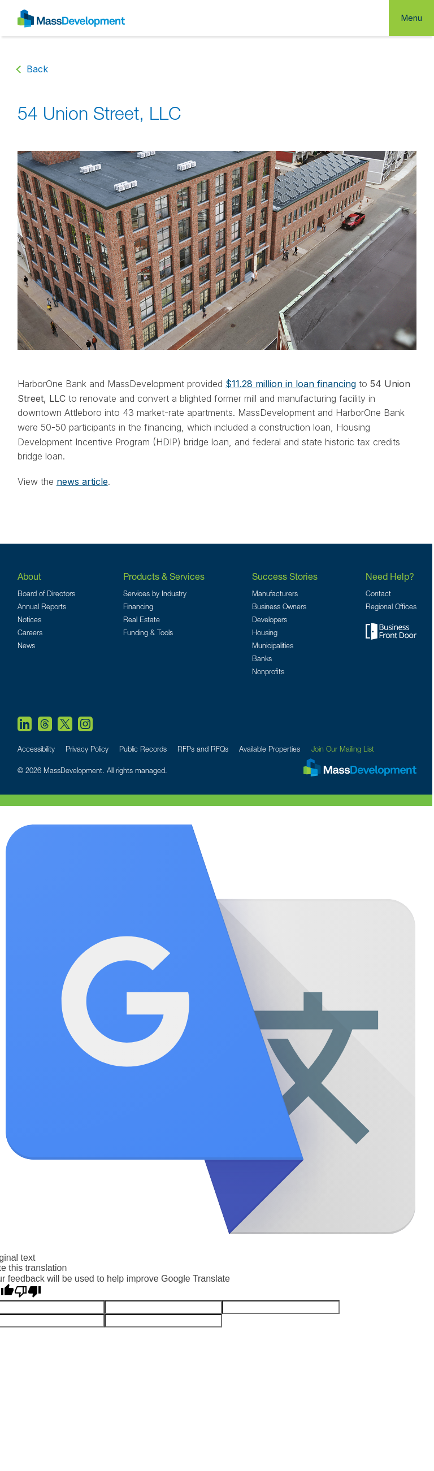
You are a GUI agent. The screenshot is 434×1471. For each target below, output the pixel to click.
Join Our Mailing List (342, 749)
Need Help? (390, 576)
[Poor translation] (27, 1292)
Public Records (143, 749)
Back (37, 69)
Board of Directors (46, 593)
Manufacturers (275, 593)
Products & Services (164, 576)
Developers (269, 619)
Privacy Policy (87, 749)
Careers (30, 632)
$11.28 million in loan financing (290, 383)
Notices (29, 619)
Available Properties (269, 749)
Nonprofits (268, 671)
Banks (262, 658)
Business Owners (279, 606)
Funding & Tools (148, 632)
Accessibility (36, 749)
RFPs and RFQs (202, 749)
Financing (138, 606)
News (26, 645)
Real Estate (141, 619)
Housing (264, 632)
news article (82, 481)
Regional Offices (391, 606)
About (29, 576)
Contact (378, 593)
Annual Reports (42, 606)
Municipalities (272, 645)
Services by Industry (154, 593)
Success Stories (285, 576)
